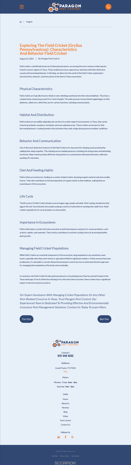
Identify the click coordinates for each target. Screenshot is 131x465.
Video (65, 416)
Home (65, 399)
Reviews (65, 407)
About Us (65, 403)
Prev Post (26, 319)
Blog (65, 412)
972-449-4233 (65, 355)
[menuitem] (55, 455)
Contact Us (65, 425)
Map (65, 371)
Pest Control (65, 420)
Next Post (104, 319)
